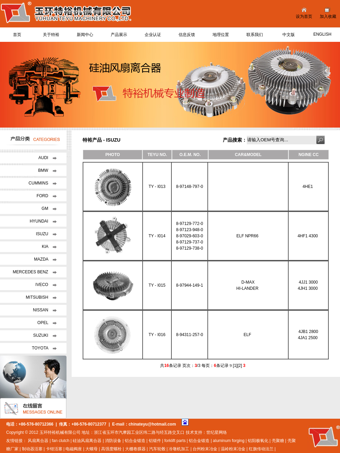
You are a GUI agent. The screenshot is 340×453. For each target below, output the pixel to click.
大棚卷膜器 (135, 448)
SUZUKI (41, 335)
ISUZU (42, 233)
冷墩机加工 (179, 448)
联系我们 (254, 34)
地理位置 (220, 34)
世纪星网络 (216, 432)
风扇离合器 (38, 440)
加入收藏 (328, 16)
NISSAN (41, 310)
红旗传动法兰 (261, 448)
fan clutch (60, 440)
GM (45, 208)
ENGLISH (322, 34)
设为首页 (304, 16)
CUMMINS (38, 183)
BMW (43, 170)
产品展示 (119, 34)
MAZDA (41, 259)
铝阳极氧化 (258, 440)
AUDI (43, 157)
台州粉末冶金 (205, 448)
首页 (17, 34)
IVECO (42, 284)
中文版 (288, 34)
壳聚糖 (278, 440)
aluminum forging (228, 440)
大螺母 (91, 448)
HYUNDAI (39, 221)
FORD (43, 195)
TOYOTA (40, 348)
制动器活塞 (32, 448)
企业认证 (153, 34)
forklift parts (175, 440)
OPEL (43, 322)
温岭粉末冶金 (233, 448)
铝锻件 (155, 440)
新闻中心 (85, 34)
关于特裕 (51, 34)
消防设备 (113, 440)
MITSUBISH (37, 297)
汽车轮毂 (157, 448)
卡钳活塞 (54, 448)
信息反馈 (187, 34)
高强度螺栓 (111, 448)
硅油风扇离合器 (87, 440)
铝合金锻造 (135, 440)
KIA (45, 246)
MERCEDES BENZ (31, 272)
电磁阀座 (73, 448)
